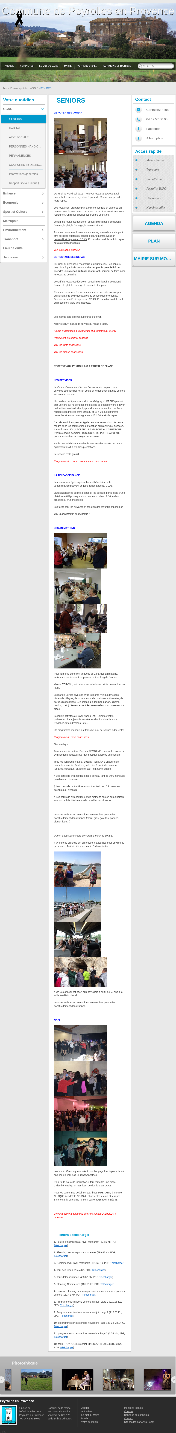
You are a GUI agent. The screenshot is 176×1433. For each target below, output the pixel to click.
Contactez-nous (157, 110)
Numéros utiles (155, 207)
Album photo (155, 138)
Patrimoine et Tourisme (117, 66)
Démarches (153, 198)
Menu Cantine (155, 160)
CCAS (34, 88)
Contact (128, 1418)
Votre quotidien (87, 66)
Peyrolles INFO (156, 188)
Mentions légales (133, 1407)
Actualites (26, 66)
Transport (152, 169)
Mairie (68, 66)
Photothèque (154, 179)
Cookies (128, 1411)
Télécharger (60, 1245)
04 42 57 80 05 (157, 119)
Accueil (9, 66)
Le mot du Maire (48, 66)
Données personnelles (136, 1414)
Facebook (153, 129)
